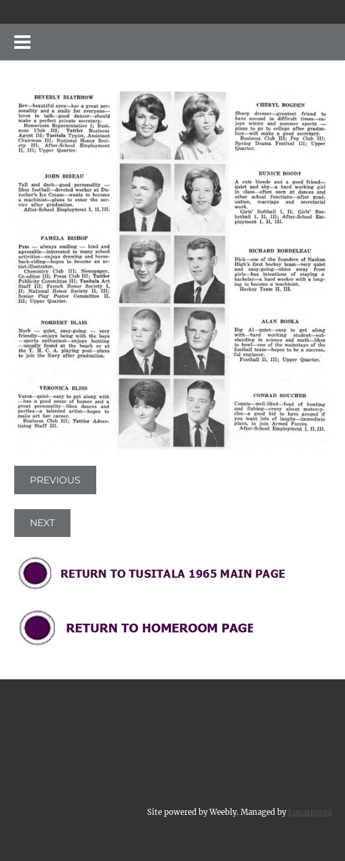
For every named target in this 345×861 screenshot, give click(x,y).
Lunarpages (310, 812)
